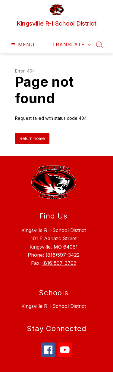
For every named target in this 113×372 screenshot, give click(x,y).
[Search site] (99, 44)
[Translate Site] (72, 44)
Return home (32, 138)
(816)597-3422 (63, 255)
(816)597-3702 (59, 263)
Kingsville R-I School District (53, 306)
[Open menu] (22, 44)
